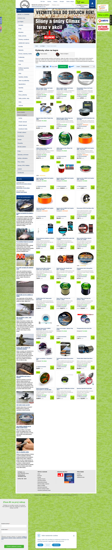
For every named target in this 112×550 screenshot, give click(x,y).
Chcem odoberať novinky (14, 546)
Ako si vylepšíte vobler (22, 452)
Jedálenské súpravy (23, 43)
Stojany (20, 91)
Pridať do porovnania (42, 96)
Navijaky (20, 25)
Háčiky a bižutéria (22, 158)
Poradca (55, 1)
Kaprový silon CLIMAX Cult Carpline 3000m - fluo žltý (65, 209)
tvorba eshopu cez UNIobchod (56, 495)
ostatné (20, 169)
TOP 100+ (42, 1)
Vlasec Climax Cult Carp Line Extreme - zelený (63, 299)
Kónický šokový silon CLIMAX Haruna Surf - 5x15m (43, 329)
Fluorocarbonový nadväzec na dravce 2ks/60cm (45, 239)
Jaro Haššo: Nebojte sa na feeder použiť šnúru (23, 427)
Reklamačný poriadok (42, 482)
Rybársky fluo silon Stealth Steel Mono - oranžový (64, 269)
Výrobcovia (21, 172)
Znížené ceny (21, 18)
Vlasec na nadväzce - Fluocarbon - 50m (44, 359)
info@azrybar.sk (21, 475)
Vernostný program (42, 480)
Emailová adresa (5, 523)
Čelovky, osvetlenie (23, 39)
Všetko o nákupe (70, 1)
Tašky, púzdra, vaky (23, 98)
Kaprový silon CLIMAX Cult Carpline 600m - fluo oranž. (85, 149)
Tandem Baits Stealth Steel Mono (84, 358)
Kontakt (39, 477)
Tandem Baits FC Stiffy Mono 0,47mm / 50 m (65, 389)
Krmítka (20, 46)
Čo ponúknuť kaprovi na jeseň (24, 241)
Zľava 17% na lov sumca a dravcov (23, 183)
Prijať (40, 545)
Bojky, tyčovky (22, 36)
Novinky (49, 1)
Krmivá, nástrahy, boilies (25, 53)
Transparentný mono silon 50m (84, 328)
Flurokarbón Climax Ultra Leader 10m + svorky (65, 239)
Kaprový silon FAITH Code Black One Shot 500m (85, 119)
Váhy (19, 102)
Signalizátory (22, 84)
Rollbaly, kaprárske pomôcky (23, 69)
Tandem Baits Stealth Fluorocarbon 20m (65, 359)
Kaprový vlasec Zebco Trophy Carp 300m (44, 119)
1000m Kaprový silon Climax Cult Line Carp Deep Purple (44, 149)
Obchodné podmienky (42, 487)
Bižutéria (20, 32)
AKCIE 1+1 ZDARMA (23, 14)
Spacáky (20, 87)
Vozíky (20, 118)
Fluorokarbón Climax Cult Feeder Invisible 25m (84, 89)
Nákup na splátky (41, 485)
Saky (19, 73)
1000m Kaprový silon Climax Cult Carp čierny (64, 149)
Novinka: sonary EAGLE (21, 192)
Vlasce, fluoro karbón (24, 109)
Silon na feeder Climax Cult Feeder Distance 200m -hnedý (44, 89)
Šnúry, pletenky (22, 95)
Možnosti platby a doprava (43, 483)
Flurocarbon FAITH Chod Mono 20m (85, 208)
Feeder (20, 139)
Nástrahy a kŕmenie (23, 154)
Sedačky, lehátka (23, 77)
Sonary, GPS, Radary (23, 165)
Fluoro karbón (21, 112)
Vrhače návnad (22, 121)
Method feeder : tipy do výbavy (23, 188)
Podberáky (21, 57)
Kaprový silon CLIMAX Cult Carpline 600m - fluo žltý (44, 179)
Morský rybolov (22, 146)
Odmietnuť (56, 545)
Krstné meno (4, 529)
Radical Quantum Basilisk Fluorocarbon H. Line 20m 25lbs (43, 389)
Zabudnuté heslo (80, 477)
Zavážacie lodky (22, 129)
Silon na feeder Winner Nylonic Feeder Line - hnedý (84, 239)
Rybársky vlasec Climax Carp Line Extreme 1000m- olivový (65, 119)
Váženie (20, 105)
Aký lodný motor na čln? (23, 405)
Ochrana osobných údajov (43, 488)
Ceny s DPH (54, 66)
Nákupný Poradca (41, 479)
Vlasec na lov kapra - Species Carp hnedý (65, 329)
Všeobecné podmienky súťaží (44, 490)
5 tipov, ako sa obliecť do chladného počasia (23, 348)
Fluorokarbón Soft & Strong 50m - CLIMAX (85, 269)
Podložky (21, 61)
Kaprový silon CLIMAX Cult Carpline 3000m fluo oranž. (44, 209)
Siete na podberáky (23, 80)
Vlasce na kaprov (22, 115)
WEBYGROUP (75, 495)
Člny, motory (21, 161)
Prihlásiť (79, 474)
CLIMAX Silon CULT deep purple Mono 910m (43, 299)
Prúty (19, 28)
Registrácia (79, 475)
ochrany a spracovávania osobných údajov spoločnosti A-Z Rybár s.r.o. (14, 538)
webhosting (64, 495)
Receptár (62, 1)
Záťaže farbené (22, 125)
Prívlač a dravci (22, 132)
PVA (19, 64)
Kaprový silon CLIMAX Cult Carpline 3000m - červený (65, 179)
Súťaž (39, 474)
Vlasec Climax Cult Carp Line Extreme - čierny (84, 299)
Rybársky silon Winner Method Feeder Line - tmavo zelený (43, 269)
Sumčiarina (21, 136)
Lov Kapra (20, 21)
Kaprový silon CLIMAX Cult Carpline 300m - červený (85, 179)
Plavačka (20, 143)
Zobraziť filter (63, 66)
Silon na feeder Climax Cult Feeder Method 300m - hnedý (65, 89)
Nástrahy (20, 50)
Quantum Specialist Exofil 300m (84, 388)
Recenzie (40, 475)
